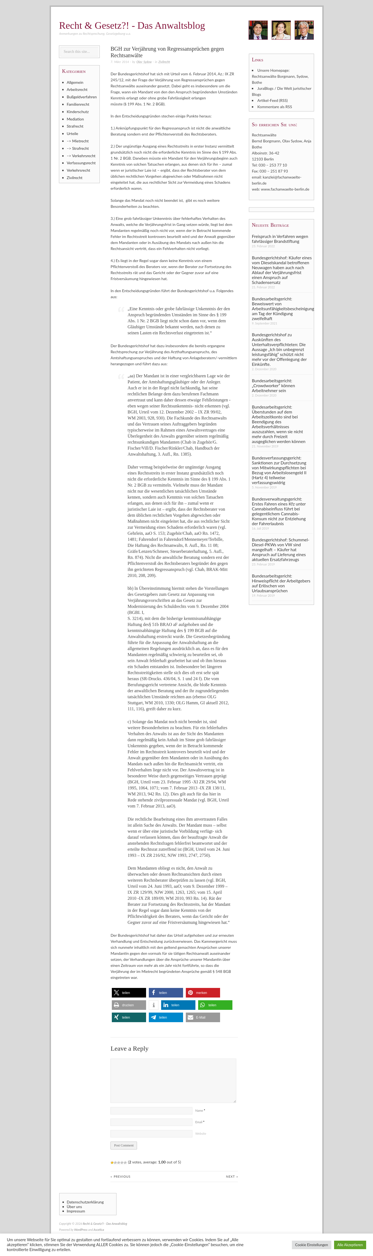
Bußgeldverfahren (82, 96)
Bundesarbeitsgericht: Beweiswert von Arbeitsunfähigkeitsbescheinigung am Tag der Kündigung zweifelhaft (282, 308)
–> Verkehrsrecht (81, 155)
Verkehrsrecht (78, 170)
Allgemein (75, 82)
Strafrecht (75, 126)
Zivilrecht (164, 62)
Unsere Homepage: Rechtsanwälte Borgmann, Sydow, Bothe (280, 76)
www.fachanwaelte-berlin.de (285, 188)
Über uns (74, 1206)
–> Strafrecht (78, 148)
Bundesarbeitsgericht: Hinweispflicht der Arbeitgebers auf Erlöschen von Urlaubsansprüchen (281, 583)
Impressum (76, 1211)
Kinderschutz (78, 111)
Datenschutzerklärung (85, 1202)
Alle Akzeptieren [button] (350, 1245)
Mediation (75, 119)
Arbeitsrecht (77, 89)
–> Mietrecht (78, 141)
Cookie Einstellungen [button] (311, 1245)
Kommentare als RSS (274, 106)
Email (199, 1122)
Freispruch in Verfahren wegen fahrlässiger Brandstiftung (280, 238)
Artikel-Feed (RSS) (272, 100)
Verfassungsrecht (81, 162)
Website (200, 1133)
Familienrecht (78, 104)
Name (200, 1110)
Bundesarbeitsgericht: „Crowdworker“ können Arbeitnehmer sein (273, 385)
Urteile (72, 133)
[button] (129, 993)
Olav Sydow (144, 62)
